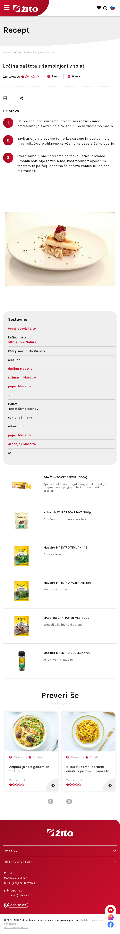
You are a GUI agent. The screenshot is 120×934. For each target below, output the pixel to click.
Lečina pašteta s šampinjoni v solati (34, 52)
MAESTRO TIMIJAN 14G (65, 547)
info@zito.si (15, 890)
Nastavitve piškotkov (16, 927)
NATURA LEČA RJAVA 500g (67, 512)
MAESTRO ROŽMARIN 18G (67, 582)
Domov (7, 52)
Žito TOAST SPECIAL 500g (65, 477)
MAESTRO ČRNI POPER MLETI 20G (66, 618)
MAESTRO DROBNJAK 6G (66, 653)
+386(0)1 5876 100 (19, 895)
